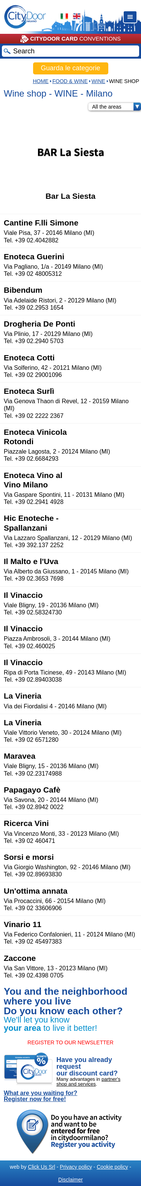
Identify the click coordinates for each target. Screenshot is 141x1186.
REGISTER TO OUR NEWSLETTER (70, 1042)
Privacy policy (76, 1167)
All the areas (116, 106)
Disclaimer (70, 1180)
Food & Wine (70, 81)
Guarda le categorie (70, 68)
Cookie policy (112, 1167)
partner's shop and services (88, 1081)
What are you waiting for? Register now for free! (40, 1096)
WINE (98, 81)
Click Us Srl (41, 1167)
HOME (41, 81)
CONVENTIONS (70, 39)
